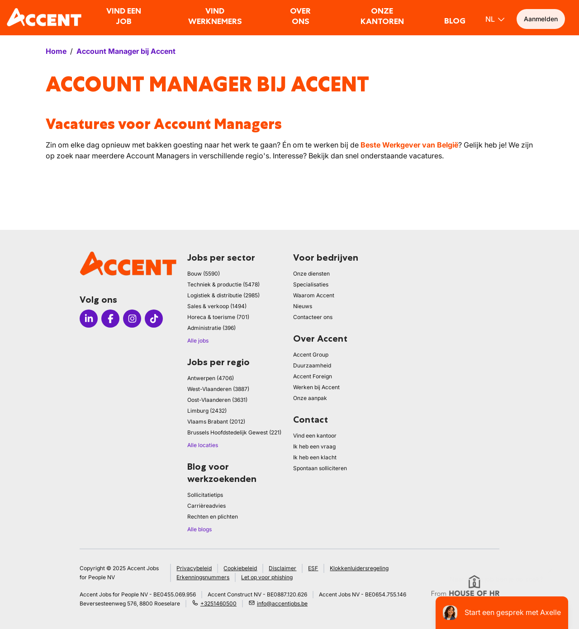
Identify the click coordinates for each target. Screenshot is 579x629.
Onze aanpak (310, 398)
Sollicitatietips (205, 494)
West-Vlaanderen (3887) (218, 389)
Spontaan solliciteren (320, 468)
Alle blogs (199, 529)
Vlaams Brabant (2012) (216, 421)
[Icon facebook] (110, 319)
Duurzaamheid (312, 365)
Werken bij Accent (316, 387)
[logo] (44, 17)
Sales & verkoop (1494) (217, 306)
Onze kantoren (382, 16)
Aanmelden (541, 19)
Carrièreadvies (206, 505)
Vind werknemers (215, 16)
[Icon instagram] (132, 319)
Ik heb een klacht (315, 457)
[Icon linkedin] (89, 319)
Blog (454, 21)
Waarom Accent (313, 295)
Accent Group (310, 354)
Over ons (300, 16)
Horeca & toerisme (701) (218, 317)
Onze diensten (311, 273)
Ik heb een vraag (314, 446)
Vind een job (123, 16)
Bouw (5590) (203, 273)
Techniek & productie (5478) (223, 284)
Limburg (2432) (207, 410)
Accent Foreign (312, 376)
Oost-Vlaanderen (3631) (217, 399)
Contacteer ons (312, 317)
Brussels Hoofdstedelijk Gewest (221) (234, 432)
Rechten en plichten (212, 516)
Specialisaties (310, 284)
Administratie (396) (211, 327)
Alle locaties (202, 445)
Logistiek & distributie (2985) (223, 295)
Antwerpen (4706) (210, 378)
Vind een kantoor (315, 435)
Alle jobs (198, 340)
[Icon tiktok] (154, 319)
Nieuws (302, 306)
